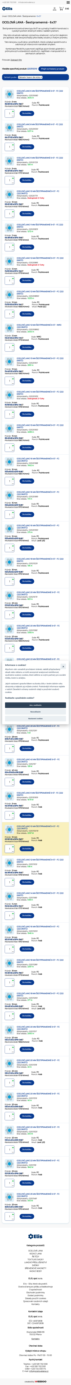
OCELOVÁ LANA (14, 16)
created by (35, 1381)
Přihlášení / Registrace (54, 8)
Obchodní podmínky (35, 1292)
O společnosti (35, 1289)
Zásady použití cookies (35, 1298)
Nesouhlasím (35, 712)
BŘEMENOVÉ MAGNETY (35, 1268)
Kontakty (36, 1304)
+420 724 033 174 (38, 1368)
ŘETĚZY (35, 1256)
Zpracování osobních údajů (35, 1301)
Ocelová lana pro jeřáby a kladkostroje (35, 1286)
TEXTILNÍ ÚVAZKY (36, 1259)
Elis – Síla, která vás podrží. (35, 1283)
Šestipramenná (29, 16)
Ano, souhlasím (36, 705)
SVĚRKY (35, 1265)
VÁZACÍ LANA (35, 1253)
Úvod (4, 16)
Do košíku (26, 113)
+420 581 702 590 (9, 2)
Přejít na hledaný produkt (52, 69)
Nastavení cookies (35, 718)
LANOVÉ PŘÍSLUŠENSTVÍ (35, 1262)
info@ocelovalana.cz (26, 2)
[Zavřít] (63, 666)
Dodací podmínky (35, 1295)
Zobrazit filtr (16, 59)
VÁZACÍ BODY (35, 1271)
